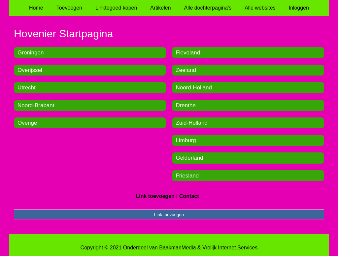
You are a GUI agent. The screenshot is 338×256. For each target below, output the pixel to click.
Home (36, 8)
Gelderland (189, 158)
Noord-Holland (194, 87)
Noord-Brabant (35, 105)
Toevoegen (69, 8)
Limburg (186, 140)
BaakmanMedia (177, 247)
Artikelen (160, 8)
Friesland (187, 176)
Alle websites (260, 8)
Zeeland (186, 70)
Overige (27, 123)
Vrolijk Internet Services (229, 247)
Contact (189, 196)
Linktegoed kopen (116, 8)
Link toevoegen (155, 196)
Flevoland (188, 52)
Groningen (30, 52)
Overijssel (29, 70)
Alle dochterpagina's (208, 8)
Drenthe (185, 105)
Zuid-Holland (191, 123)
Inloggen (299, 8)
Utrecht (26, 87)
